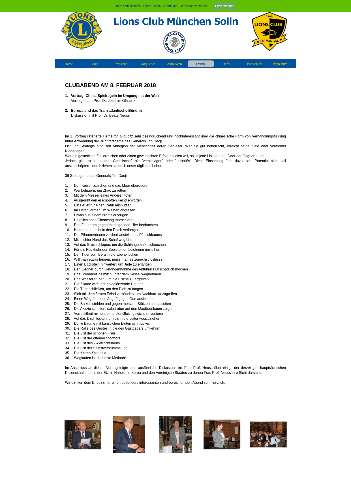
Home (69, 64)
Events (200, 64)
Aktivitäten (174, 64)
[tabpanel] (175, 240)
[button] (83, 435)
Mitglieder (148, 64)
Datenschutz (254, 64)
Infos (227, 64)
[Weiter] (292, 435)
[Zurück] (59, 435)
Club (95, 64)
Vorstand (121, 64)
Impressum (280, 64)
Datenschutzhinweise (194, 6)
